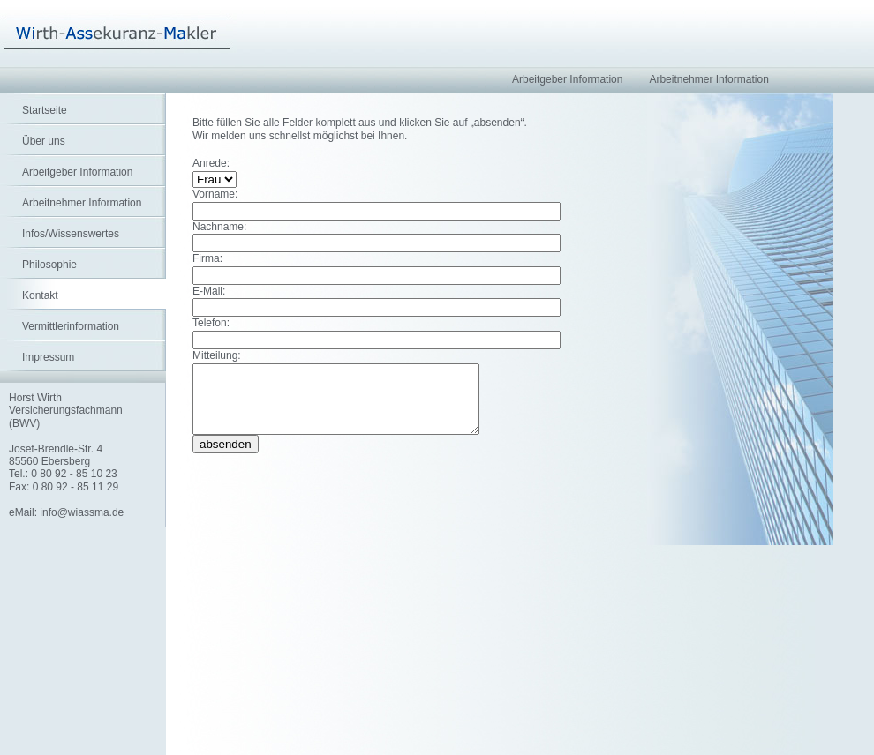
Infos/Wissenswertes (70, 234)
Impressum (48, 357)
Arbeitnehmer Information (81, 203)
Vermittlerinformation (70, 326)
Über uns (43, 141)
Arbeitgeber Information (77, 172)
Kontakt (40, 295)
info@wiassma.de (82, 512)
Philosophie (49, 264)
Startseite (44, 110)
